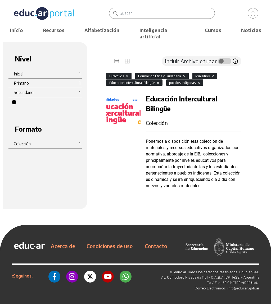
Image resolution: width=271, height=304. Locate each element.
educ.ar (180, 272)
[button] (14, 102)
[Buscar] (167, 13)
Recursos (53, 30)
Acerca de (63, 246)
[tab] (116, 61)
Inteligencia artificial (153, 33)
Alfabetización (101, 30)
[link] (253, 13)
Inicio (16, 30)
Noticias (251, 30)
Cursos (213, 30)
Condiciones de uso (110, 246)
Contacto (156, 246)
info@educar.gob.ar (243, 288)
